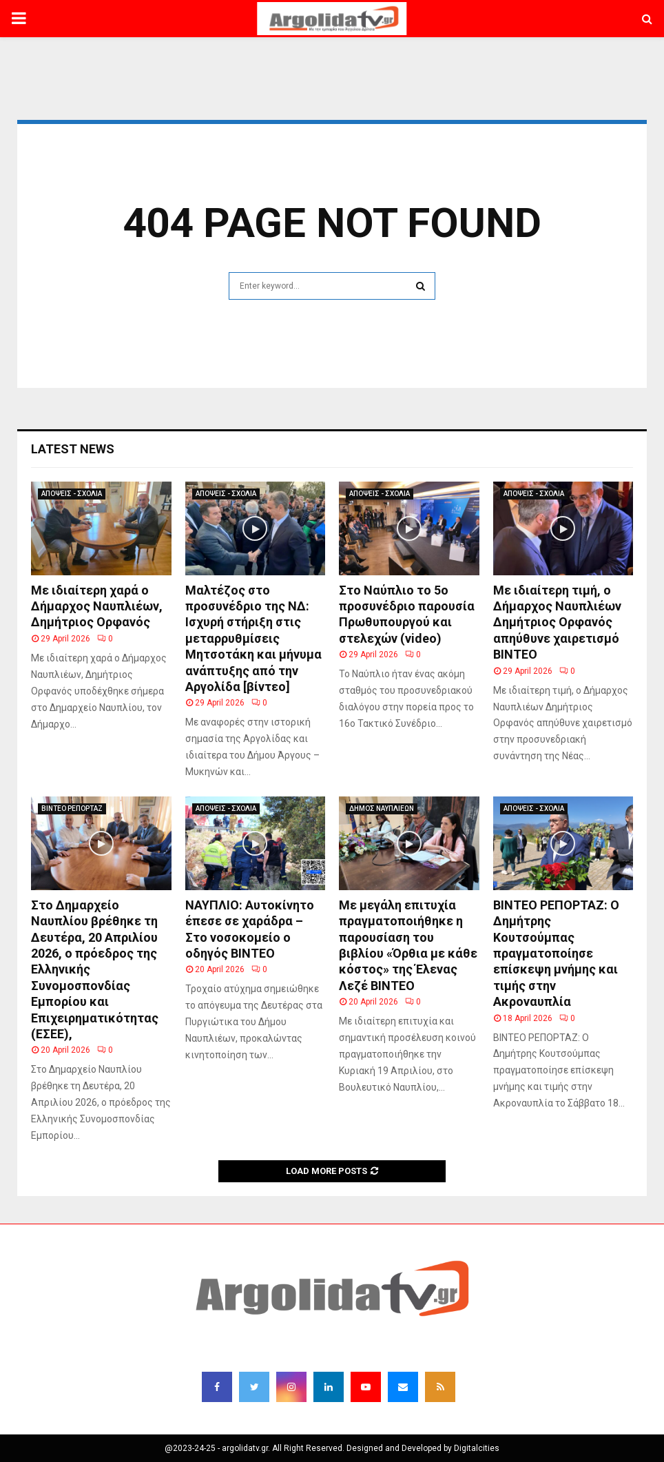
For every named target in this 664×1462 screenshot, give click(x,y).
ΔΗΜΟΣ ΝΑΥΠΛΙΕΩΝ (381, 808)
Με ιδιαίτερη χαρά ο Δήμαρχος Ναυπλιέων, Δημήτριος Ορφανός (97, 606)
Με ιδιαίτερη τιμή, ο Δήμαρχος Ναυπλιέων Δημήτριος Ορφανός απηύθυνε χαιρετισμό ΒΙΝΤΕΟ (557, 622)
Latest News (72, 449)
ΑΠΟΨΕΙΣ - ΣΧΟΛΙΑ (71, 493)
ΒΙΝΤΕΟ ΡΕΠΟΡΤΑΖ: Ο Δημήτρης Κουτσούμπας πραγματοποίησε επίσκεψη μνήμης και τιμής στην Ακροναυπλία (556, 953)
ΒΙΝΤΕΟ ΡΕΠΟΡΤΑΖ (72, 808)
